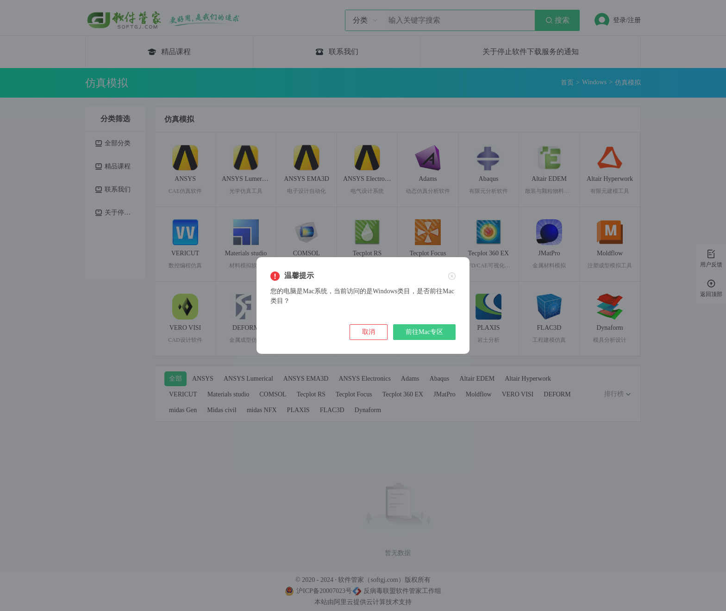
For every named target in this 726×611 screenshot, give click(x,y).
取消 (368, 331)
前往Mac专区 (424, 331)
